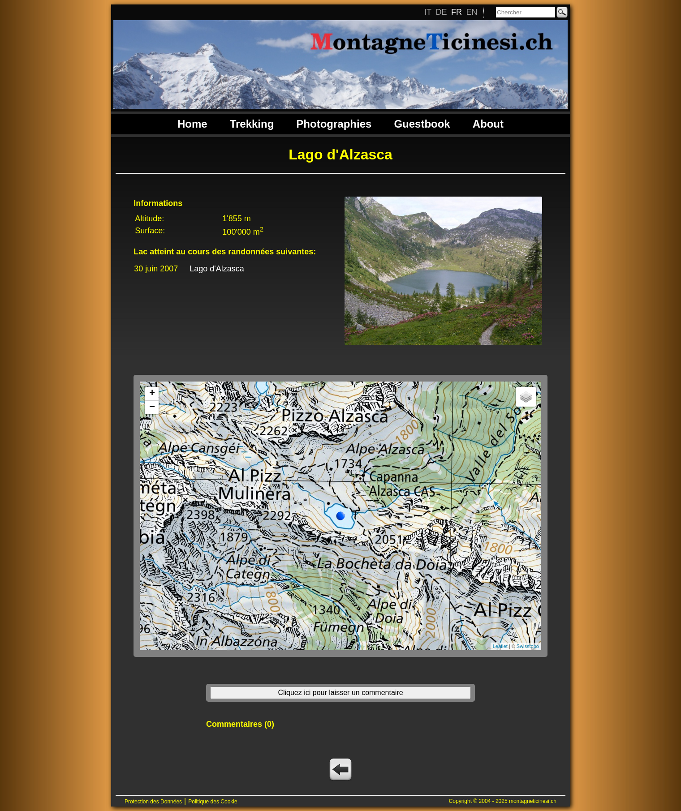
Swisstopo (528, 646)
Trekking (252, 124)
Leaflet (500, 646)
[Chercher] (525, 12)
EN (471, 12)
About (488, 124)
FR (456, 12)
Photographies (333, 124)
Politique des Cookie (212, 801)
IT (427, 12)
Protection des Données (153, 801)
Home (192, 124)
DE (441, 12)
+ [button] (152, 393)
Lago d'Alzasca (217, 268)
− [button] (152, 407)
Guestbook (422, 124)
